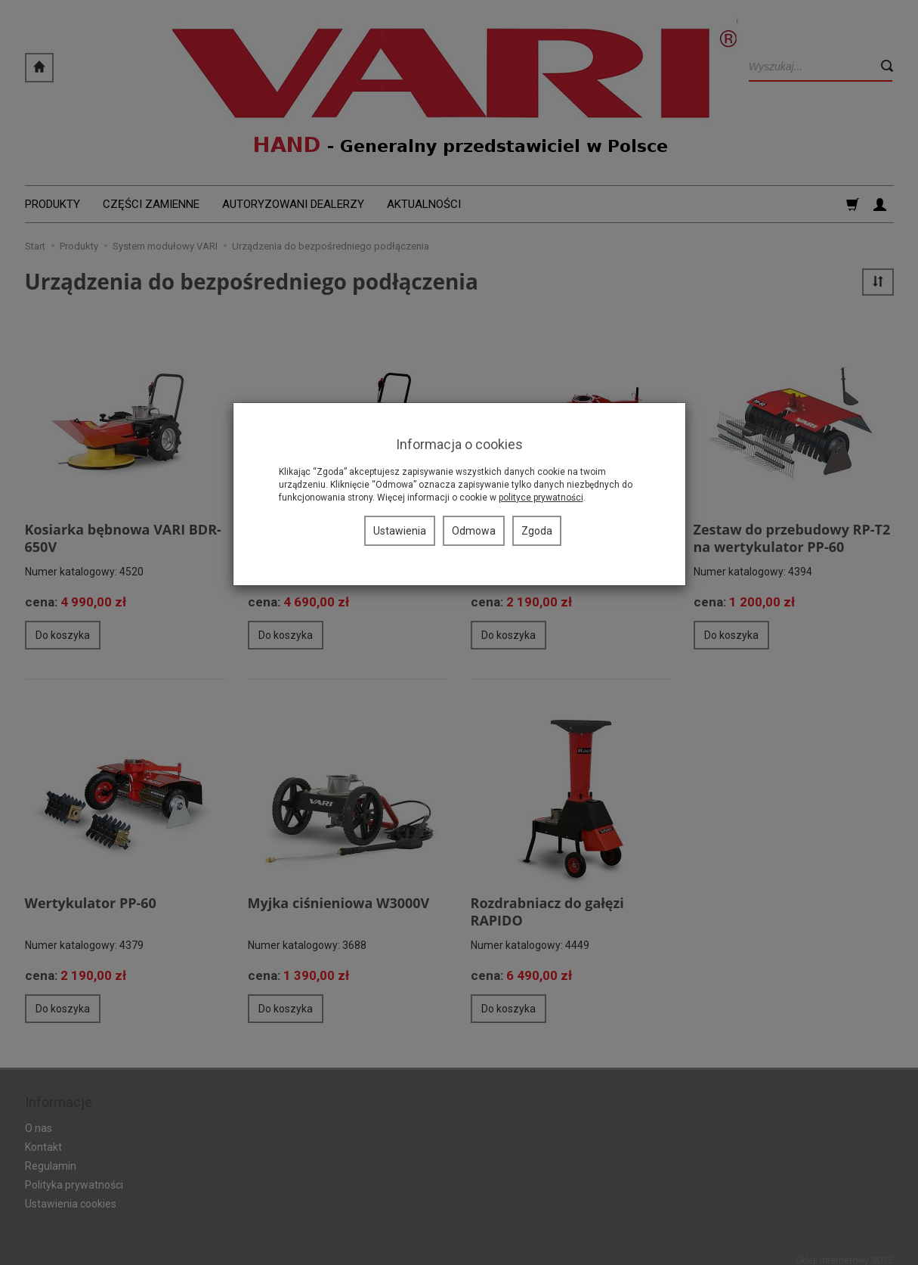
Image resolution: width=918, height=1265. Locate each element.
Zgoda (536, 531)
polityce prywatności (541, 497)
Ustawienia (399, 531)
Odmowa (474, 531)
